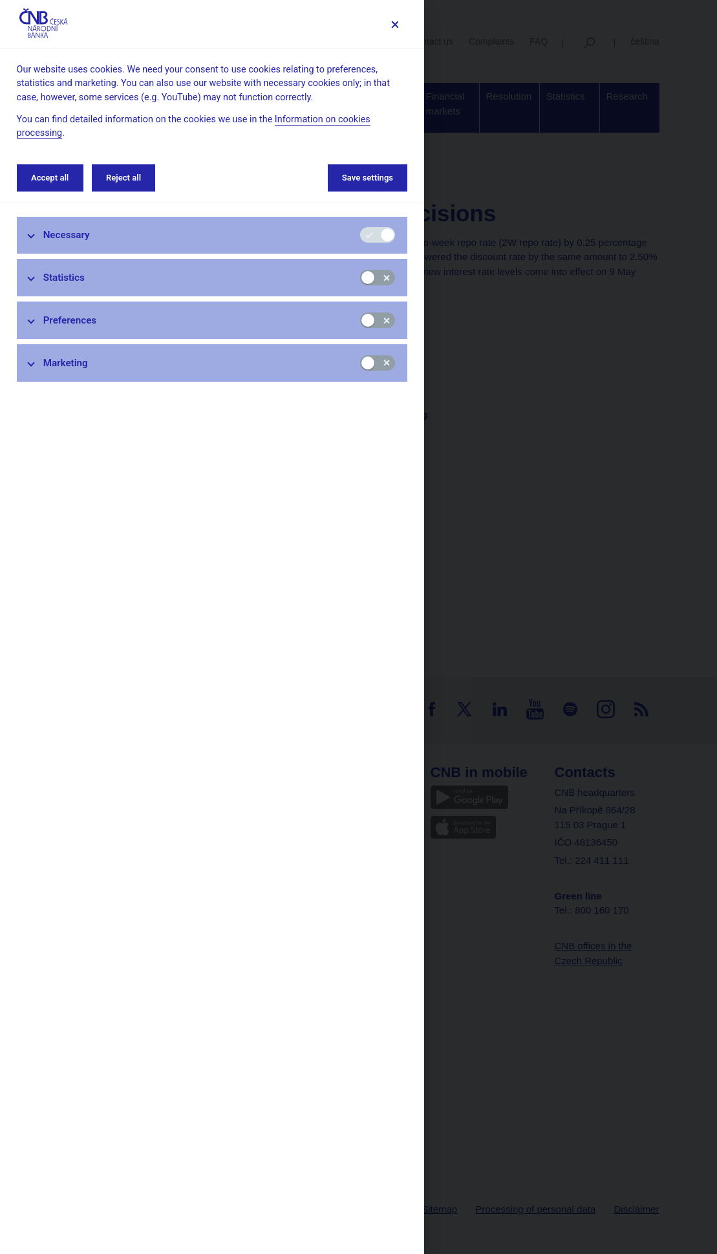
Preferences (70, 320)
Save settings (367, 177)
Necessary (66, 235)
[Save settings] (394, 24)
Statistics (64, 277)
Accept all (50, 177)
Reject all (123, 177)
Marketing (65, 363)
